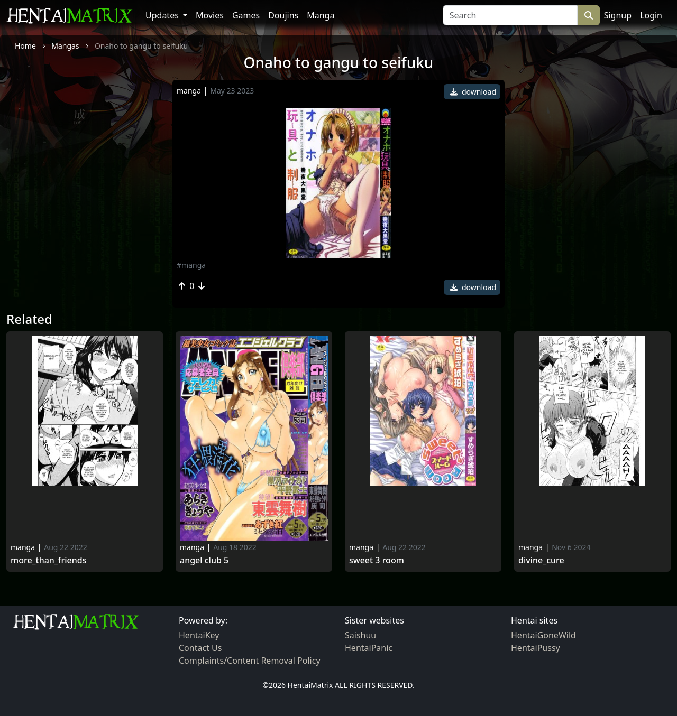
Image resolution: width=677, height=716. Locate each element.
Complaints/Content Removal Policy (250, 660)
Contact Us (200, 648)
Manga (320, 15)
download (473, 92)
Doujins (283, 15)
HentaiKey (199, 635)
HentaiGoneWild (543, 635)
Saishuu (360, 635)
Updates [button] (163, 15)
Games (246, 15)
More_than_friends (49, 560)
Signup (618, 15)
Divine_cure (541, 560)
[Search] (510, 15)
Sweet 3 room (376, 560)
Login (651, 15)
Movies (210, 15)
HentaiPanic (368, 648)
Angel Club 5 (204, 560)
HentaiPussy (535, 648)
